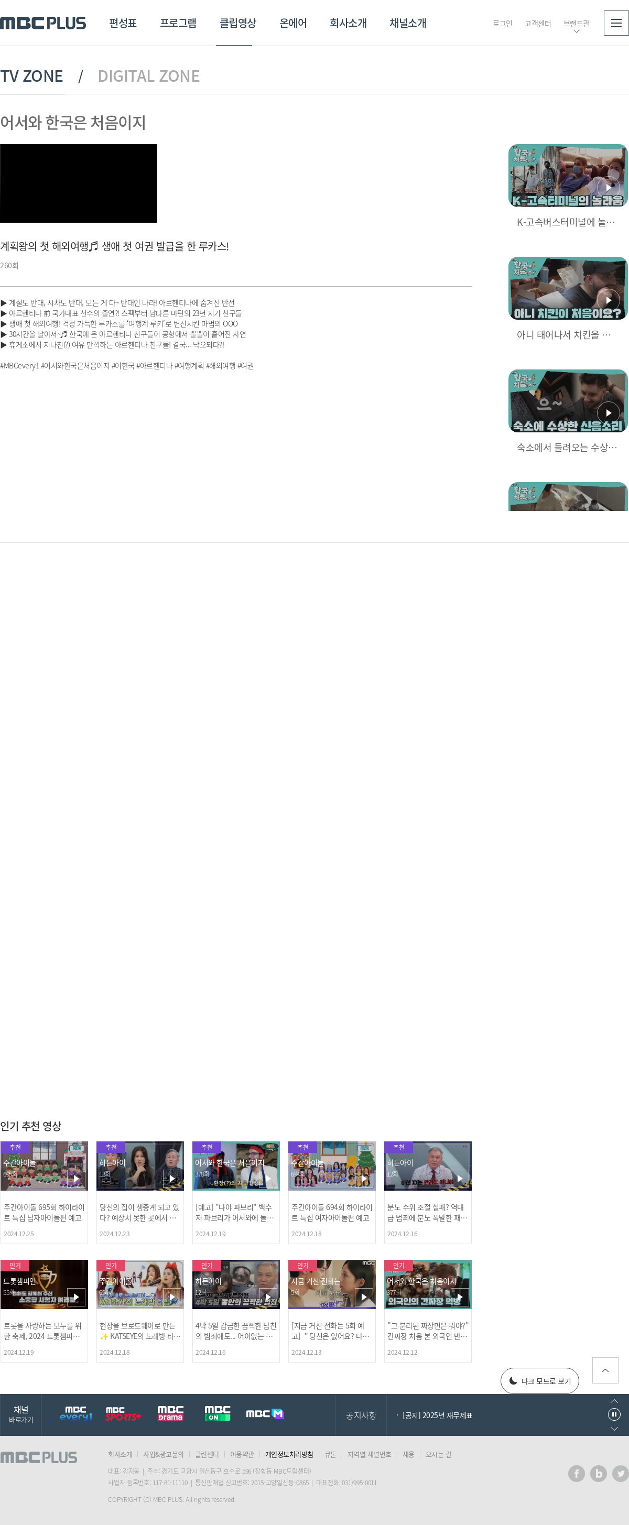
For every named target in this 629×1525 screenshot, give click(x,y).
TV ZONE (31, 75)
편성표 (123, 22)
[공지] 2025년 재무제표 (438, 1415)
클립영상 (238, 22)
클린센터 (207, 1454)
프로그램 (178, 22)
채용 (409, 1454)
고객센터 (538, 23)
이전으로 (614, 1401)
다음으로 (614, 1429)
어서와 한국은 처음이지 (73, 122)
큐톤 (330, 1454)
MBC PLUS (43, 23)
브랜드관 (576, 23)
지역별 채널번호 (370, 1454)
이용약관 (242, 1454)
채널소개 (407, 22)
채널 (21, 1413)
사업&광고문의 (163, 1454)
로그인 (503, 23)
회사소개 (348, 22)
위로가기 (605, 1370)
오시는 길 (439, 1454)
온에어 (293, 22)
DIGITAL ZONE (148, 75)
